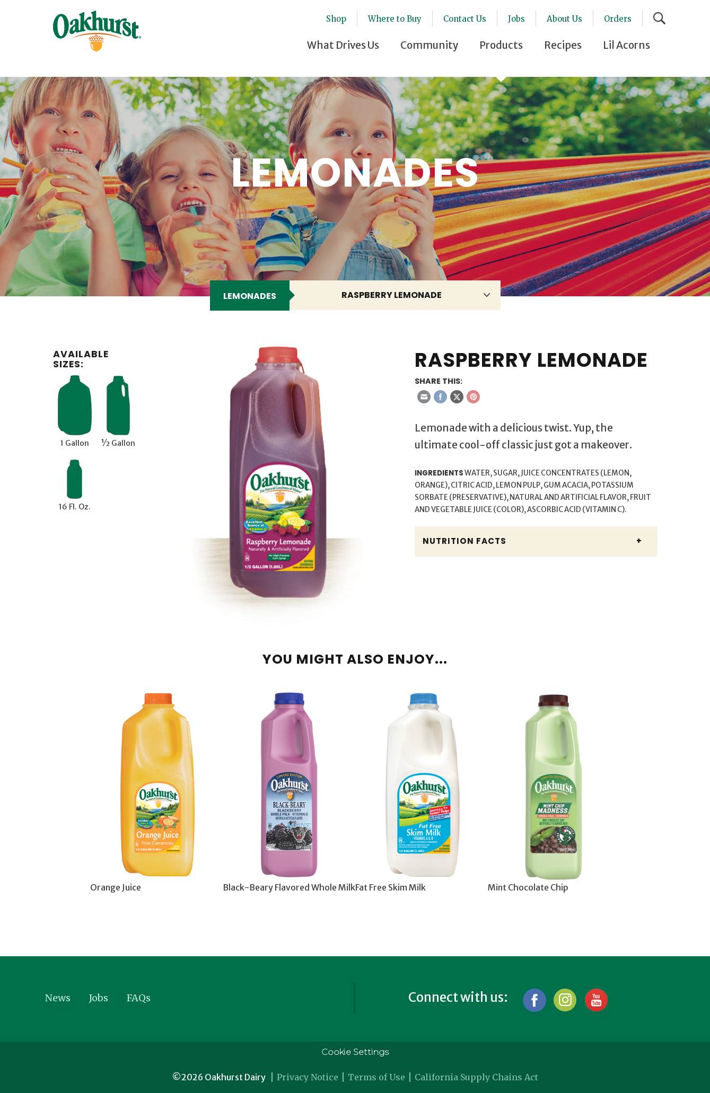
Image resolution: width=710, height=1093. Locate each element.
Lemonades (249, 296)
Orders (618, 19)
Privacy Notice (307, 1077)
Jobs (516, 19)
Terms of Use (376, 1077)
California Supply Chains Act (476, 1077)
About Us (564, 19)
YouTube (596, 1000)
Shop (336, 19)
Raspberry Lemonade (391, 295)
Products (501, 45)
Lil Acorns (626, 45)
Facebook (534, 1000)
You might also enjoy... (355, 659)
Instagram (565, 1000)
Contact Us (464, 19)
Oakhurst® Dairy (97, 31)
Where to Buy (395, 19)
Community (429, 45)
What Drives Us (343, 45)
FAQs (139, 998)
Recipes (563, 45)
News (58, 998)
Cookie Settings (355, 1052)
